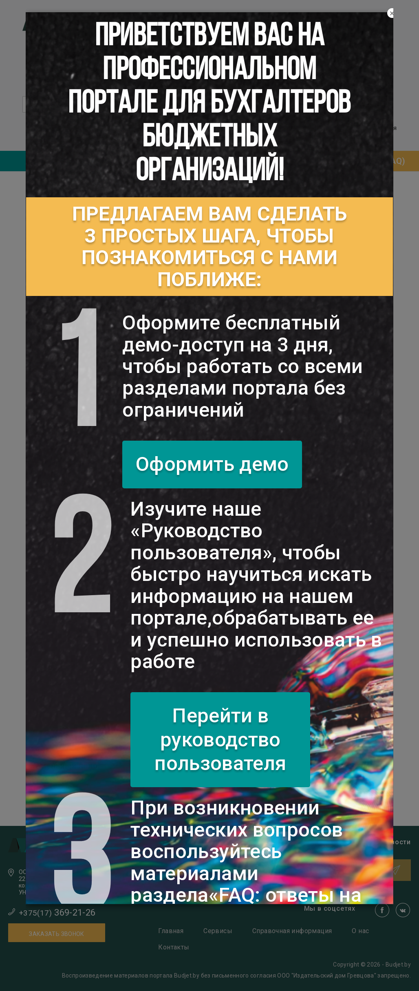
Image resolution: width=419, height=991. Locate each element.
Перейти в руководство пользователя (220, 739)
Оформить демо (212, 464)
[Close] (392, 13)
